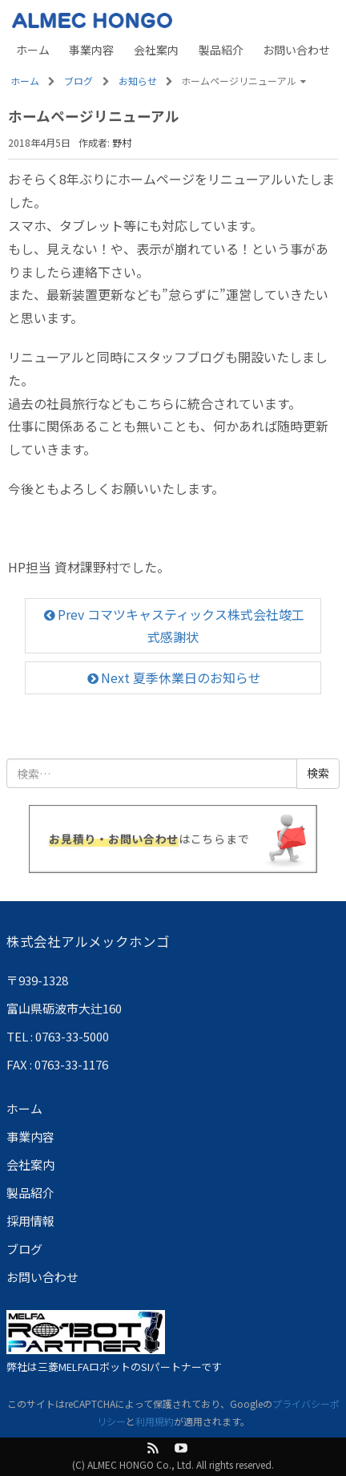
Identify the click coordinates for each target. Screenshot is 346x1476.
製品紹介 (221, 50)
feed (153, 1448)
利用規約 (154, 1421)
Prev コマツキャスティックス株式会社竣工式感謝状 (173, 625)
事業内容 (91, 50)
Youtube (181, 1448)
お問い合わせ (296, 50)
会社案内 (156, 50)
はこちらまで (149, 839)
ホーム (33, 50)
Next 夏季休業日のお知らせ (173, 677)
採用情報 (30, 1220)
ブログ (24, 1248)
